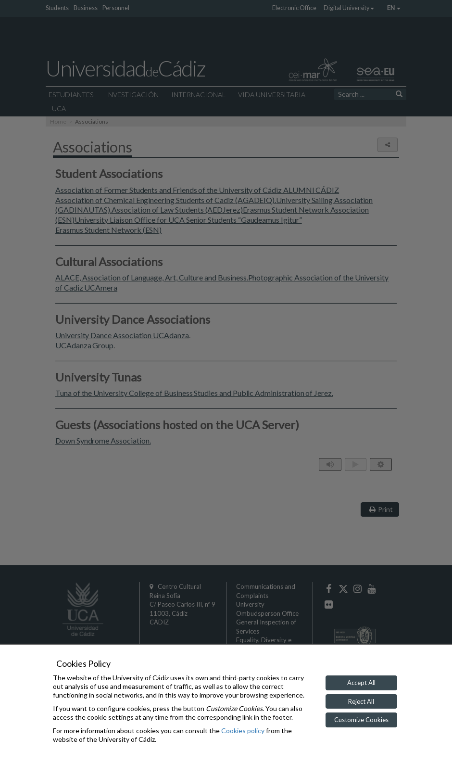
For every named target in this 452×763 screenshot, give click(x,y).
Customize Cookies (361, 720)
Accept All (361, 683)
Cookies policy (242, 730)
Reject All (361, 701)
